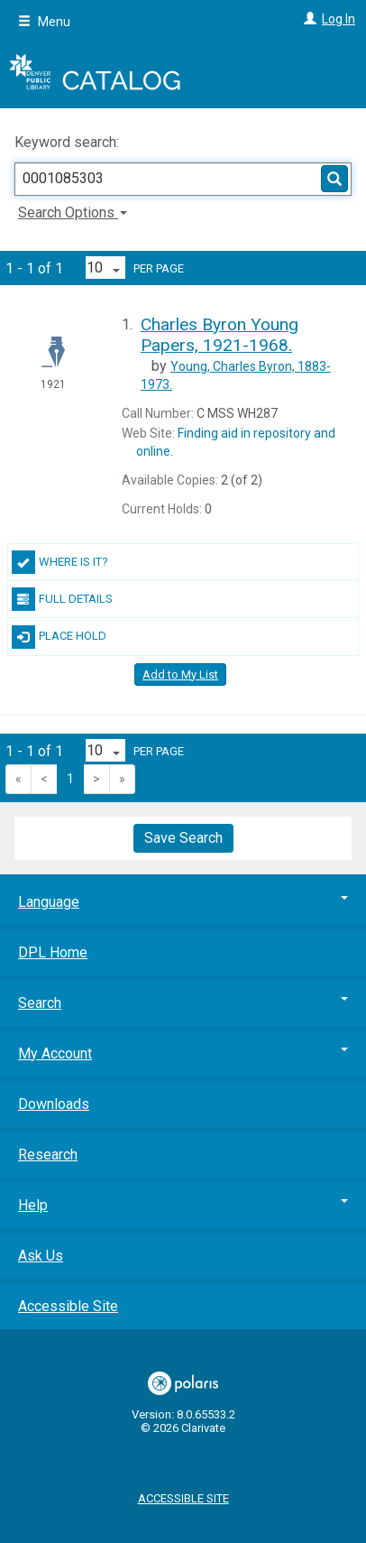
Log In (338, 19)
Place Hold (59, 637)
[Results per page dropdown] (105, 267)
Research (48, 1154)
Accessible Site (68, 1306)
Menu (44, 21)
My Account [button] (183, 1053)
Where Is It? (60, 562)
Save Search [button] (183, 837)
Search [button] (183, 1003)
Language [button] (183, 901)
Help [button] (183, 1205)
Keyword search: (68, 142)
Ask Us (40, 1255)
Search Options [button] (72, 212)
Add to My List (180, 674)
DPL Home (52, 952)
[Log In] (307, 19)
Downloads (53, 1104)
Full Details (62, 599)
